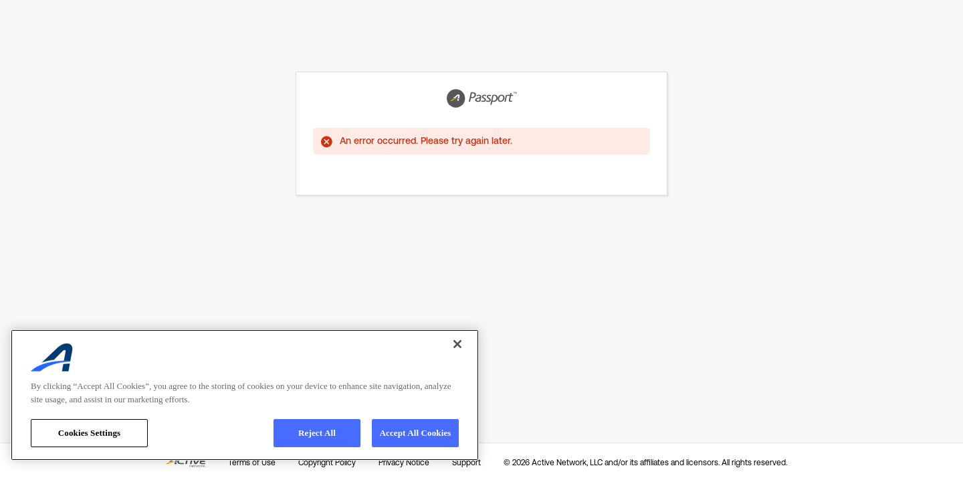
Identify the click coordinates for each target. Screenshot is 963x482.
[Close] (457, 344)
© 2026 (645, 462)
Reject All (317, 433)
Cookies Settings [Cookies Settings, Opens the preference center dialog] (89, 433)
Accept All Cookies (415, 433)
